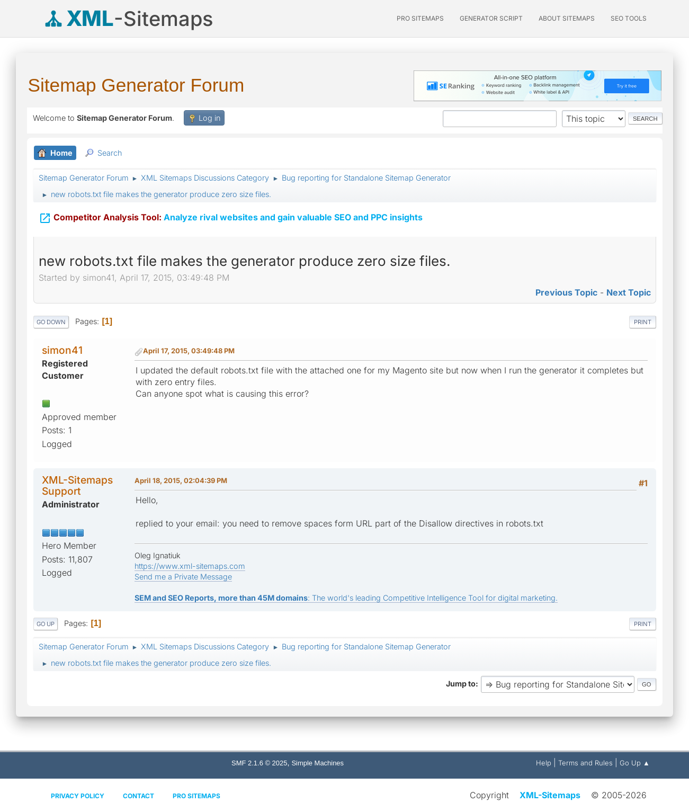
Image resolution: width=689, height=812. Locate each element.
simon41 (62, 350)
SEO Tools (629, 18)
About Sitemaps (567, 18)
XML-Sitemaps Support (77, 485)
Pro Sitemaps (196, 796)
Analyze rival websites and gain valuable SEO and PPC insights (231, 216)
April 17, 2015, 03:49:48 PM (189, 350)
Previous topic (566, 292)
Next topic (628, 292)
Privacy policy (77, 796)
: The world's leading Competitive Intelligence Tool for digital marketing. (346, 597)
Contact (138, 796)
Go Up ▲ (635, 763)
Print (642, 322)
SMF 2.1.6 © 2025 (259, 763)
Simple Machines (317, 763)
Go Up (46, 624)
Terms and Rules (585, 763)
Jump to (461, 683)
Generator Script (491, 18)
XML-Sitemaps (550, 795)
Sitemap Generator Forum (136, 85)
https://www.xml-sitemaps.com (190, 565)
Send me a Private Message (183, 576)
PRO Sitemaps (420, 18)
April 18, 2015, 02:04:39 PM (181, 480)
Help (543, 763)
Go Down (51, 322)
